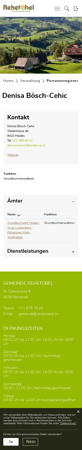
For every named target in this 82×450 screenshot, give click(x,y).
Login (76, 9)
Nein (30, 442)
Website (14, 155)
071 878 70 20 (31, 308)
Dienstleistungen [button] (27, 251)
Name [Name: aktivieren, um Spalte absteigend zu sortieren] (11, 214)
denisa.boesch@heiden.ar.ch (26, 145)
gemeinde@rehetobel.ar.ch (38, 314)
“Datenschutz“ (67, 423)
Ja (11, 442)
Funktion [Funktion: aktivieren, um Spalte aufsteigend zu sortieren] (50, 214)
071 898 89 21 (22, 140)
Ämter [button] (15, 201)
